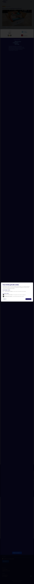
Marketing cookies (3, 296)
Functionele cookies (3, 291)
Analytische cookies (3, 294)
